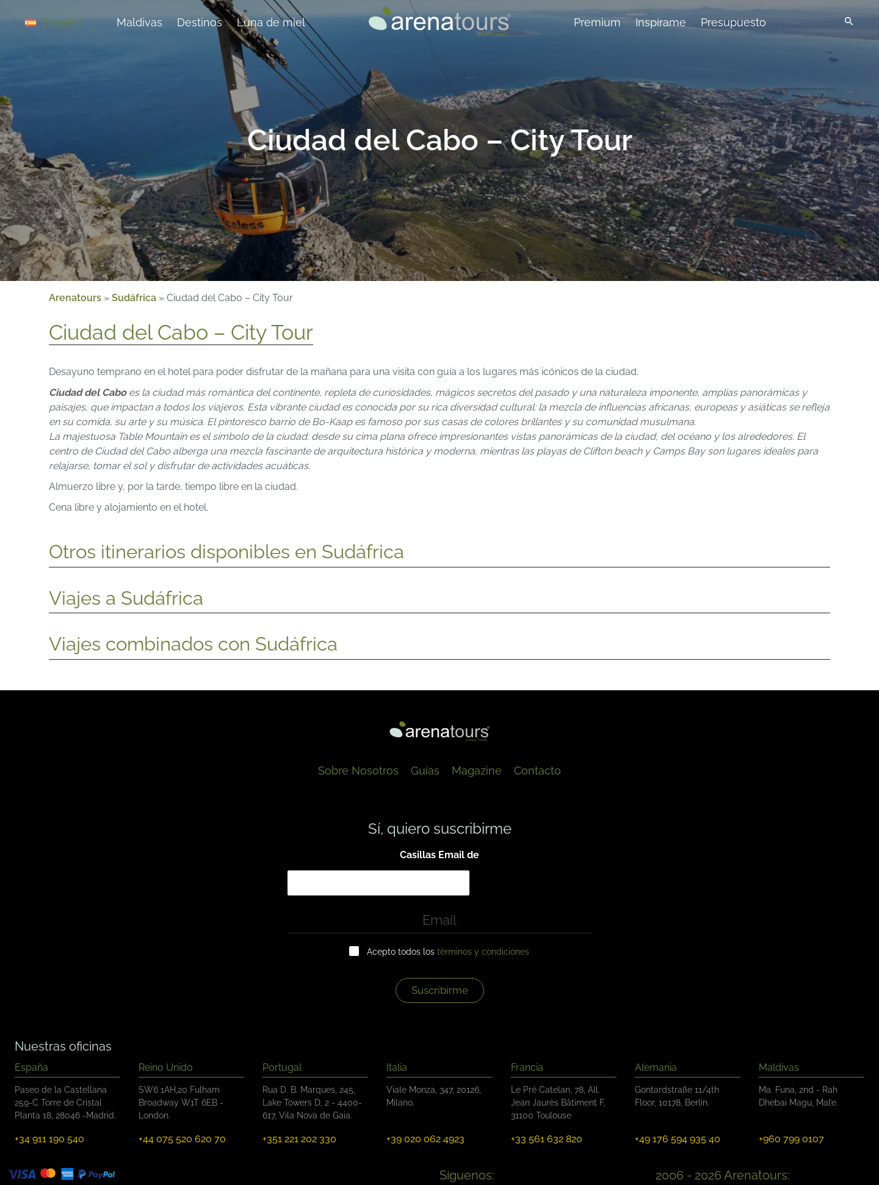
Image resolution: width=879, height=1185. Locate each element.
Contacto (537, 770)
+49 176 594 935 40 (677, 1139)
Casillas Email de (439, 855)
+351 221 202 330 (299, 1139)
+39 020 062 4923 (425, 1139)
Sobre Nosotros (358, 770)
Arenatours (75, 298)
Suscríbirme (439, 990)
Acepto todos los (448, 952)
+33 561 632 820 (546, 1139)
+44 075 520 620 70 (182, 1139)
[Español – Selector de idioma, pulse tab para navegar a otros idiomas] (68, 22)
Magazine (477, 770)
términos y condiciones (483, 952)
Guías (425, 770)
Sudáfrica (134, 298)
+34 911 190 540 (49, 1139)
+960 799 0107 (791, 1139)
